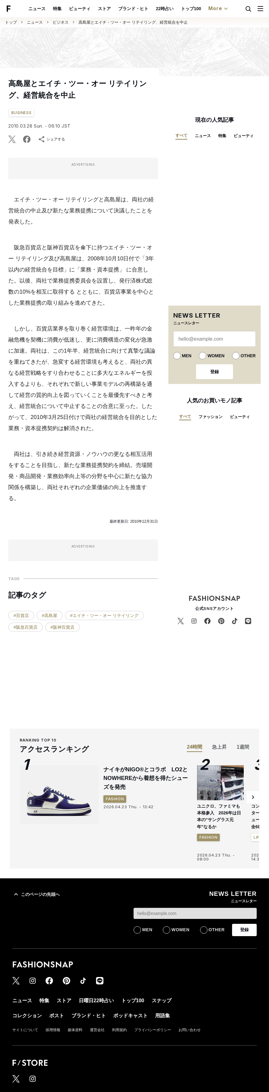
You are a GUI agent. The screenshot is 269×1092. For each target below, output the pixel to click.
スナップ (161, 1000)
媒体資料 (75, 1030)
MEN (186, 355)
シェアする (51, 139)
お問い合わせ (190, 1030)
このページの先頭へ (36, 894)
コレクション (27, 1015)
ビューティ (79, 8)
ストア (104, 8)
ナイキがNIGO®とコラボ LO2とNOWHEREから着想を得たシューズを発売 (145, 778)
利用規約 (119, 1030)
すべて (181, 135)
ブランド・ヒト (133, 8)
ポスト (56, 1015)
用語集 (162, 1015)
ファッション (211, 416)
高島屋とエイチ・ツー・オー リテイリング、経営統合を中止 (133, 22)
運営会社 (97, 1030)
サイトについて (25, 1030)
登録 (214, 371)
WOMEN (215, 355)
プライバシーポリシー (152, 1030)
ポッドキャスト (130, 1015)
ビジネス (61, 22)
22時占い (165, 8)
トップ (11, 22)
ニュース (37, 8)
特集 (57, 8)
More (218, 8)
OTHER (248, 355)
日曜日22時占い (96, 1000)
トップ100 (191, 8)
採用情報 (53, 1030)
